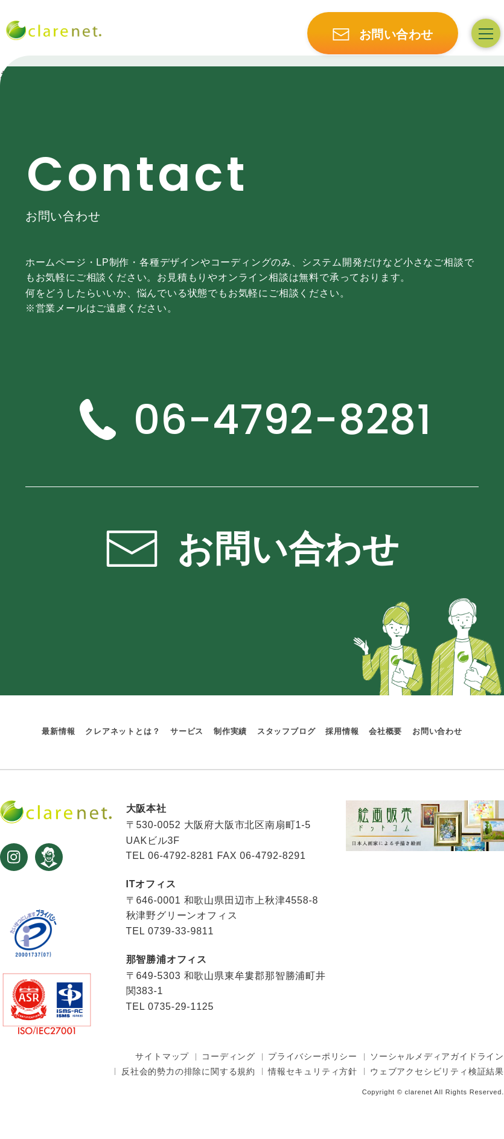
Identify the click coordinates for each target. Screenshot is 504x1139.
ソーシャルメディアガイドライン (437, 1056)
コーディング (228, 1056)
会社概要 (385, 731)
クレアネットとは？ (122, 731)
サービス (186, 731)
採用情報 (342, 731)
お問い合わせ (437, 731)
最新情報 (58, 731)
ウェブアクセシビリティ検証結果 (437, 1071)
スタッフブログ (286, 731)
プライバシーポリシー (312, 1056)
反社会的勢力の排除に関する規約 (188, 1071)
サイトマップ (162, 1056)
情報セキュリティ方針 (312, 1071)
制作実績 (230, 731)
